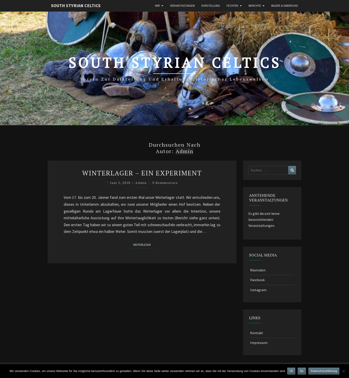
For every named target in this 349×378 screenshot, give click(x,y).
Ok (291, 371)
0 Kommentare (165, 183)
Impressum (259, 342)
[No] (343, 371)
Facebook (257, 280)
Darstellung (210, 6)
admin (141, 183)
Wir (157, 6)
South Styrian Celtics (76, 5)
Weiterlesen (143, 244)
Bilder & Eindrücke (284, 6)
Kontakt (256, 333)
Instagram (258, 290)
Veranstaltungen (182, 6)
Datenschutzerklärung (324, 371)
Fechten (232, 6)
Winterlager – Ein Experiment (142, 173)
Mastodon (258, 270)
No (302, 371)
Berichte (255, 6)
